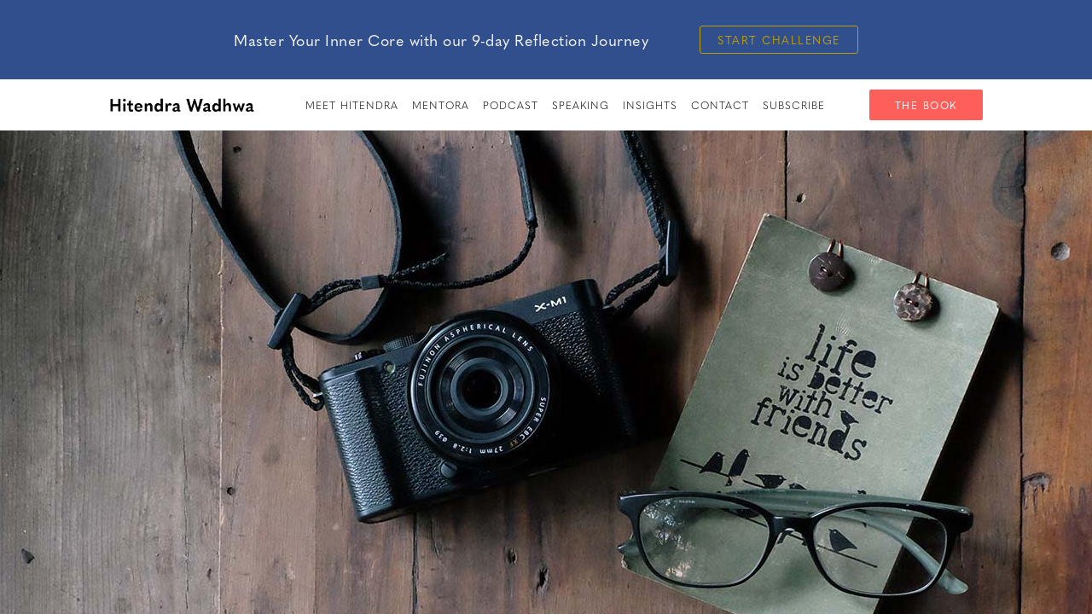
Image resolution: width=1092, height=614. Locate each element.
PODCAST (510, 105)
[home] (181, 105)
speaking (580, 105)
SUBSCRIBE (794, 105)
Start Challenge (778, 40)
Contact (720, 105)
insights (650, 105)
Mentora (440, 105)
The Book (926, 105)
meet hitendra (351, 105)
